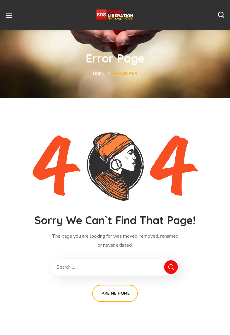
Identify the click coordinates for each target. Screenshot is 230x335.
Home (99, 73)
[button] (221, 15)
